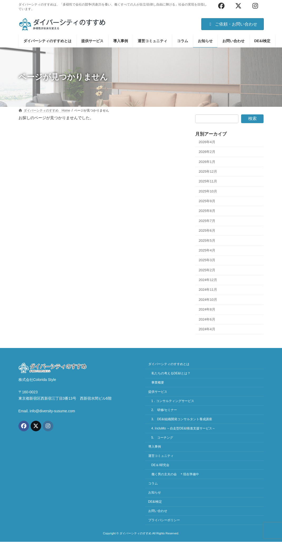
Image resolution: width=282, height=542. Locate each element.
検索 (252, 118)
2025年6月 (207, 231)
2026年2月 (207, 152)
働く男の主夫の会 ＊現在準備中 (175, 474)
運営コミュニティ (161, 456)
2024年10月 (208, 300)
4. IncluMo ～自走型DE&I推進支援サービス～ (183, 428)
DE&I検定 (155, 502)
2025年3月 (207, 260)
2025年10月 (208, 191)
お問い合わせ (157, 511)
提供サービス (157, 392)
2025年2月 (207, 270)
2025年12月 (208, 171)
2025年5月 (207, 240)
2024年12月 (208, 280)
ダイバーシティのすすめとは (168, 364)
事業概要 (157, 382)
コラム (153, 483)
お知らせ (154, 493)
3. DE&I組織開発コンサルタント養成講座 (181, 419)
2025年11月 (208, 181)
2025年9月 (207, 201)
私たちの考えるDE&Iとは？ (170, 373)
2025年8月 (207, 211)
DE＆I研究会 (160, 465)
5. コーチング (162, 437)
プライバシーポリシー (164, 520)
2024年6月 (207, 319)
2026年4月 (207, 142)
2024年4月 (207, 329)
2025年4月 (207, 250)
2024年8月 (207, 309)
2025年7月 (207, 221)
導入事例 (154, 447)
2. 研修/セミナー (164, 410)
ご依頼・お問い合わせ (232, 24)
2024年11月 (208, 290)
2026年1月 (207, 161)
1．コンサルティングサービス (172, 401)
